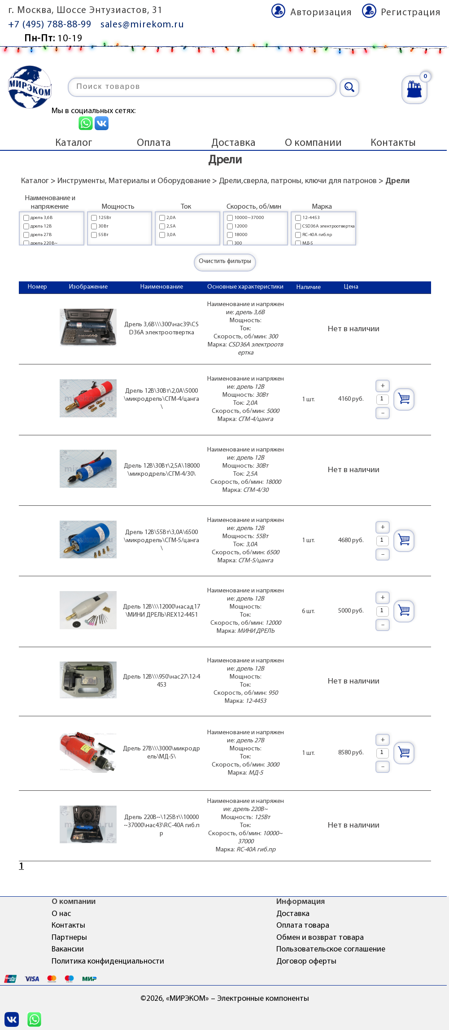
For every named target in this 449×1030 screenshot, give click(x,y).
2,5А (171, 226)
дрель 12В (41, 226)
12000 (241, 226)
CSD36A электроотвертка (328, 226)
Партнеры (69, 938)
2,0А (171, 217)
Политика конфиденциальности (108, 961)
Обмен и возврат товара (320, 938)
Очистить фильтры (225, 261)
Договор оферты (306, 961)
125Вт (104, 217)
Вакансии (68, 949)
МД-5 (307, 243)
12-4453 (311, 217)
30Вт (103, 226)
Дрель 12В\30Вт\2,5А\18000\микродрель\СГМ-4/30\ (162, 470)
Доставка (233, 143)
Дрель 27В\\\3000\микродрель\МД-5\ (161, 752)
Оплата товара (302, 925)
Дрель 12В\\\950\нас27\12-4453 (161, 681)
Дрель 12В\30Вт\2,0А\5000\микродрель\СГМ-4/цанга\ (161, 399)
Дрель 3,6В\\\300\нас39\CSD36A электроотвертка (161, 328)
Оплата (154, 143)
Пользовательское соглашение (330, 949)
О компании (313, 143)
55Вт (103, 234)
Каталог (73, 143)
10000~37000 (249, 217)
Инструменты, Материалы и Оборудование (133, 181)
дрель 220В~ (44, 243)
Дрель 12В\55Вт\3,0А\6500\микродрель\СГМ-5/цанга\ (161, 540)
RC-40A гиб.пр (317, 234)
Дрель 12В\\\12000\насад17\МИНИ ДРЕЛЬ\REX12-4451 (161, 611)
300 (238, 243)
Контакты (393, 143)
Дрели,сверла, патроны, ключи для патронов (298, 181)
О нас (61, 914)
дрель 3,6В (41, 217)
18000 (241, 234)
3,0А (171, 234)
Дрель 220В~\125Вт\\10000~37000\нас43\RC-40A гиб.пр (162, 825)
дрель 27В (41, 234)
